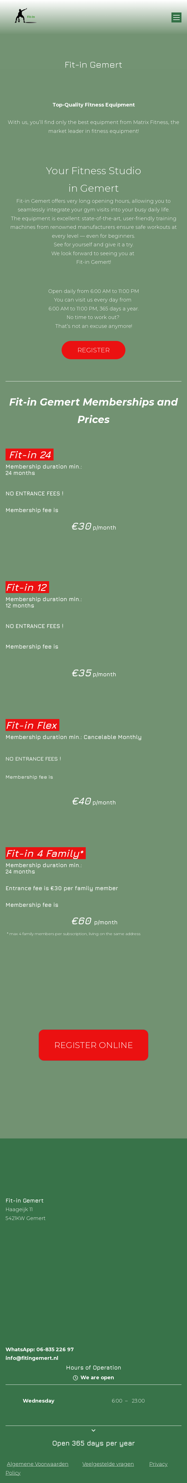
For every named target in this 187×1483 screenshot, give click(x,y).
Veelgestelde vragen (108, 1464)
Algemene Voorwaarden (38, 1464)
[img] (28, 17)
